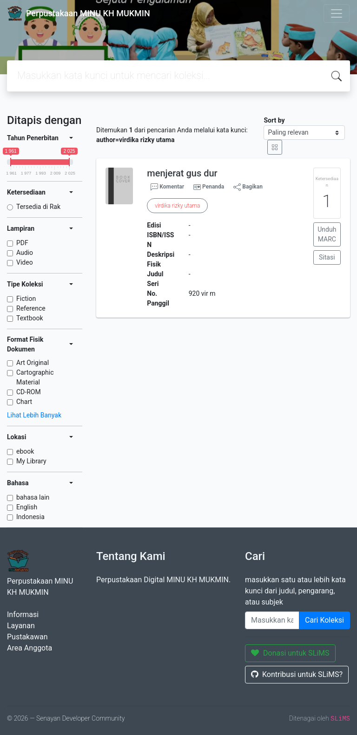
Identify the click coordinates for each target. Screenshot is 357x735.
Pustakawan (27, 636)
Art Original (32, 362)
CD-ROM (28, 392)
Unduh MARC (326, 234)
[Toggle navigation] (337, 13)
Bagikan (248, 187)
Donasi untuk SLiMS (290, 653)
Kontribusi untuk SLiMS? (297, 674)
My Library (31, 461)
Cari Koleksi (324, 620)
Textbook (29, 318)
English (26, 507)
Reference (31, 308)
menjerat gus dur (182, 173)
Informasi (23, 614)
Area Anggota (29, 648)
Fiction (26, 298)
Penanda (213, 186)
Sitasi (327, 257)
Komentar (167, 187)
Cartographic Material (35, 377)
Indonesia (30, 516)
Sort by (274, 120)
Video (24, 262)
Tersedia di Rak (38, 206)
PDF (22, 243)
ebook (25, 451)
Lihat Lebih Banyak (34, 415)
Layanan (21, 625)
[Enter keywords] (272, 620)
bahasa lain (32, 497)
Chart (24, 401)
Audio (24, 252)
